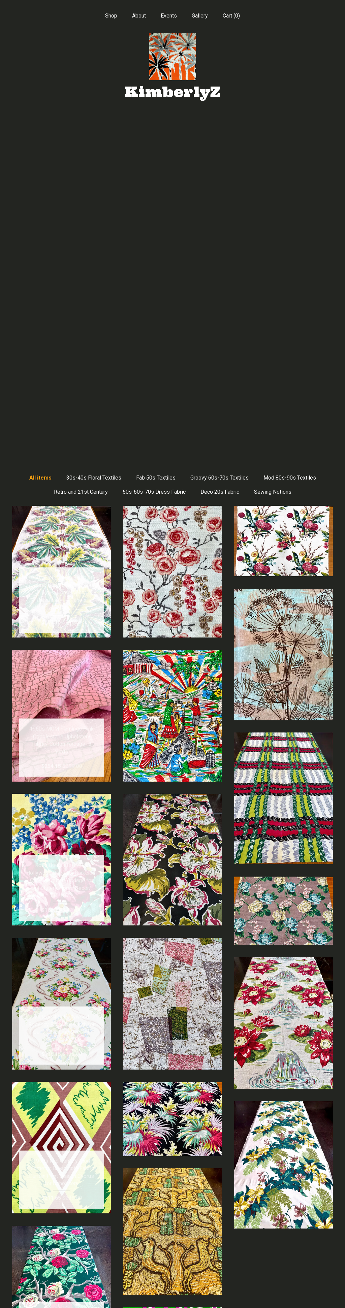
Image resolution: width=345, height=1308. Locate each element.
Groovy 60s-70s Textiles (219, 135)
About (139, 15)
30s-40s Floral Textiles (93, 135)
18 (208, 1174)
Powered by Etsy (283, 1261)
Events (169, 15)
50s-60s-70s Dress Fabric (154, 149)
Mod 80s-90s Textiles (289, 135)
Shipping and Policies (61, 1283)
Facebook (172, 1239)
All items (40, 135)
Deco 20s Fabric (219, 149)
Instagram (172, 1261)
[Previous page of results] (112, 1174)
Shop (111, 15)
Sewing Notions (272, 149)
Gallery (200, 15)
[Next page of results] (234, 1174)
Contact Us (61, 1293)
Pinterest (172, 1250)
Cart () (231, 15)
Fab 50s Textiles (156, 135)
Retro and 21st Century (81, 149)
